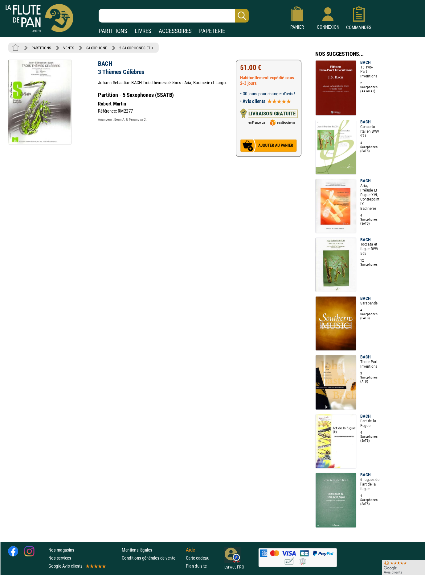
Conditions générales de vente (152, 558)
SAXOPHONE (96, 47)
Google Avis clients (76, 566)
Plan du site (196, 566)
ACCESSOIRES (175, 31)
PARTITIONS (113, 31)
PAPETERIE (212, 31)
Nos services (59, 558)
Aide (190, 550)
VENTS (68, 47)
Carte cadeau (197, 558)
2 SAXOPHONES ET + (136, 47)
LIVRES (143, 31)
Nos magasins (61, 549)
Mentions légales (137, 549)
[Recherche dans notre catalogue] (174, 16)
